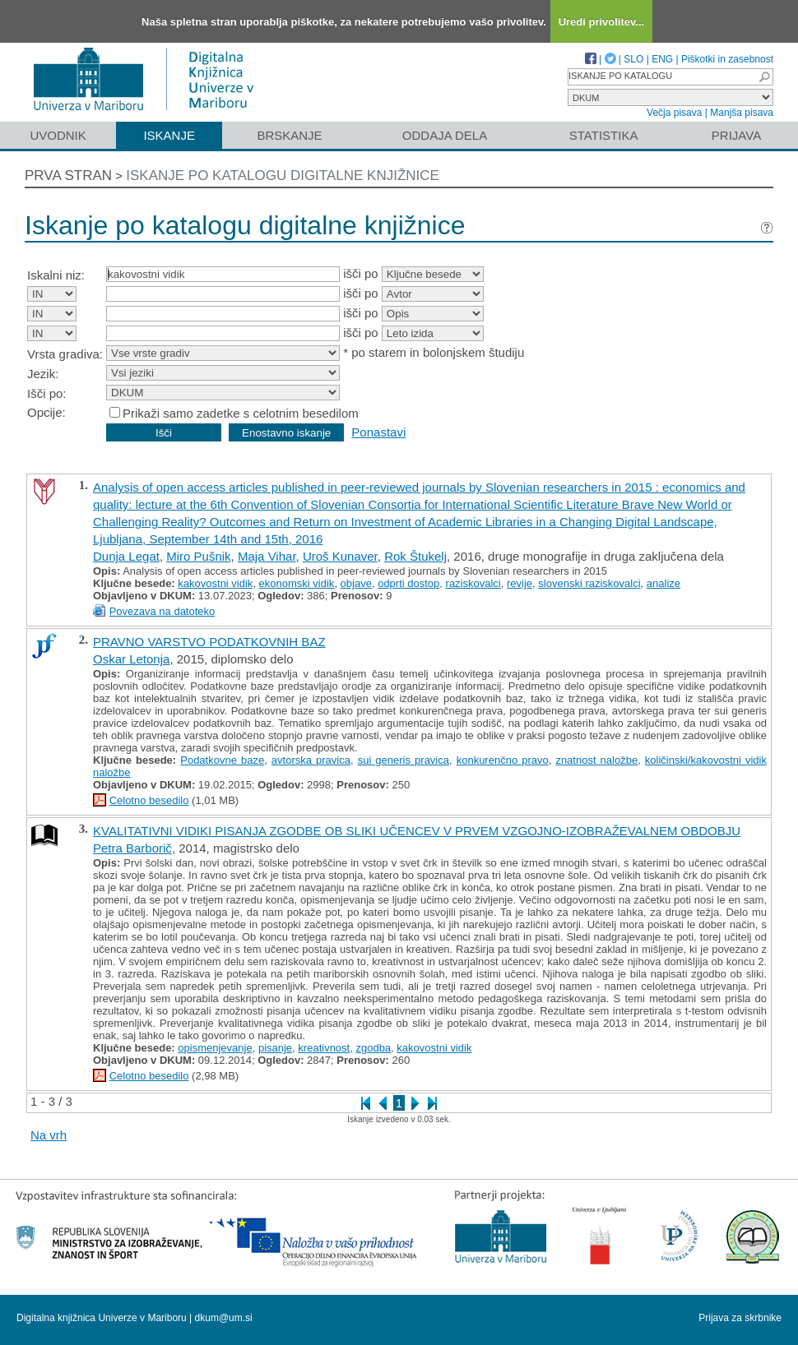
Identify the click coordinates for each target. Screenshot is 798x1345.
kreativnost (324, 1048)
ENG (662, 59)
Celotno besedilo (149, 800)
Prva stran (68, 175)
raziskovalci (473, 583)
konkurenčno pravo (503, 760)
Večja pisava (674, 112)
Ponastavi (378, 432)
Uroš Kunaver (340, 556)
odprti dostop (408, 583)
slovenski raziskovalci (589, 583)
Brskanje (289, 135)
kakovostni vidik (215, 583)
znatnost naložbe (596, 760)
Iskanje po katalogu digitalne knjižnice (282, 175)
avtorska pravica (310, 760)
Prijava (736, 135)
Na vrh (48, 1135)
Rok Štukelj (415, 556)
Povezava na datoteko (162, 611)
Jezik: (42, 374)
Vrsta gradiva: (65, 354)
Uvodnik (58, 135)
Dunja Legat (126, 556)
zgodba (373, 1048)
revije (519, 583)
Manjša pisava (741, 112)
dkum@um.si (224, 1318)
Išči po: (47, 393)
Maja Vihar (267, 556)
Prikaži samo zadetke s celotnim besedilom (241, 413)
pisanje (275, 1048)
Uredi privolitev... (602, 22)
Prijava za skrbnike (740, 1318)
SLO (633, 59)
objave (356, 583)
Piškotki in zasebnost (727, 59)
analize (663, 583)
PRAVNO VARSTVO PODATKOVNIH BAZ (209, 642)
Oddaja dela (444, 135)
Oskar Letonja (131, 659)
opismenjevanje (215, 1048)
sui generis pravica (403, 760)
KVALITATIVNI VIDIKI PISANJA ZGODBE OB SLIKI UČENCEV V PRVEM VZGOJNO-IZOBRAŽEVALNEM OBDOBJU (416, 831)
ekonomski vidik (297, 583)
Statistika (603, 135)
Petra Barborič (132, 848)
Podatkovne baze (222, 760)
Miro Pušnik (198, 556)
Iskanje (169, 135)
